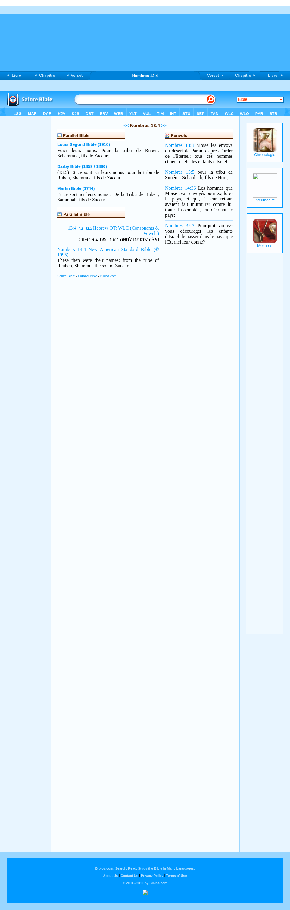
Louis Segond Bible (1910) (83, 144)
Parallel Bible (87, 276)
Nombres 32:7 (180, 225)
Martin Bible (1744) (76, 188)
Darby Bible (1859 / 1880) (82, 166)
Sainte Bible (66, 276)
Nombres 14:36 (180, 188)
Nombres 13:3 (179, 145)
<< (126, 125)
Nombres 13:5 (179, 172)
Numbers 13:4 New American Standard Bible (104, 249)
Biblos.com (108, 276)
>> (163, 125)
